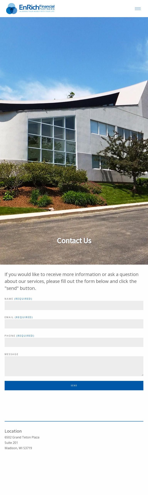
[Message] (74, 366)
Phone (10, 335)
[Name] (74, 305)
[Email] (74, 324)
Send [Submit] (74, 385)
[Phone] (74, 342)
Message (11, 354)
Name (9, 298)
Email (9, 317)
